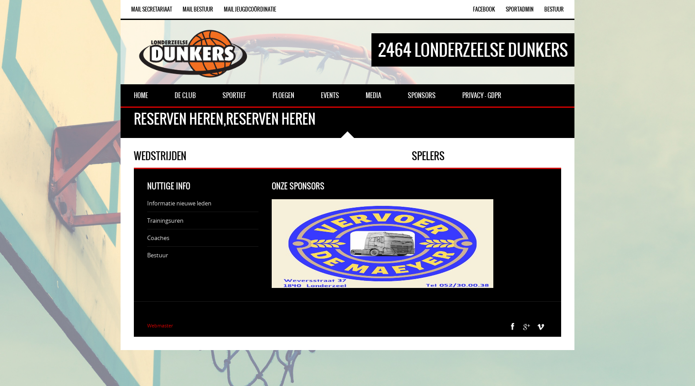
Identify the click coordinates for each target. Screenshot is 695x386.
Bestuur (554, 9)
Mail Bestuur (198, 9)
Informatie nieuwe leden (179, 203)
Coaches (158, 238)
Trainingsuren (165, 221)
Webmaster (160, 325)
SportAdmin (520, 9)
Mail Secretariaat (151, 9)
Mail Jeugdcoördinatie (250, 9)
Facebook (484, 9)
